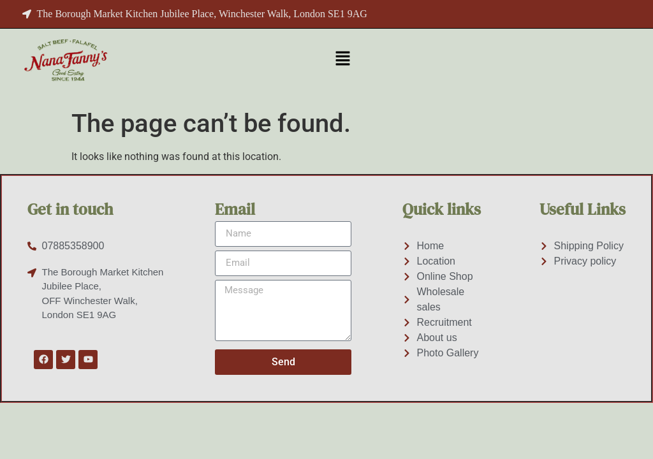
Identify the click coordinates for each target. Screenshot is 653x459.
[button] (342, 59)
